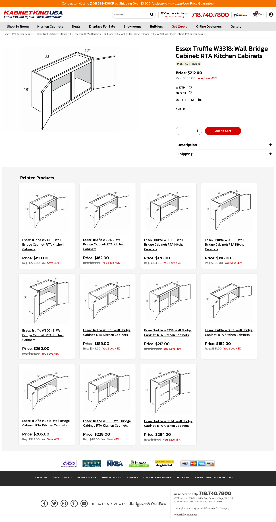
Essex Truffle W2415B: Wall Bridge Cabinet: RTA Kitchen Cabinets (43, 245)
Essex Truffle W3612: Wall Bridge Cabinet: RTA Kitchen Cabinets (228, 332)
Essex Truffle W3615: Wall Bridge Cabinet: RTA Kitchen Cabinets (46, 423)
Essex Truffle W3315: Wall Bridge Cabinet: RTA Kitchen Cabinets (106, 332)
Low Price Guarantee (157, 477)
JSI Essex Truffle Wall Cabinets (85, 34)
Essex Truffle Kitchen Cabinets (51, 34)
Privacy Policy (62, 477)
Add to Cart (223, 131)
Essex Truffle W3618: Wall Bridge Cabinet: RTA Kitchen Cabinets (107, 423)
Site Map (220, 508)
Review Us (183, 477)
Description (187, 144)
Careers (132, 477)
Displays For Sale (102, 26)
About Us (41, 477)
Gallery (236, 26)
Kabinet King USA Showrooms (214, 477)
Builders (156, 26)
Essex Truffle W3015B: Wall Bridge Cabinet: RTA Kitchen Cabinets (164, 245)
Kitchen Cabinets (50, 26)
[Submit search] (151, 15)
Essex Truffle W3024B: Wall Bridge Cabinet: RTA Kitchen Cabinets (43, 335)
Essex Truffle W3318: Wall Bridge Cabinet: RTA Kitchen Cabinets (168, 332)
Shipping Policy (112, 477)
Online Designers (209, 26)
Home (6, 34)
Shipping (185, 154)
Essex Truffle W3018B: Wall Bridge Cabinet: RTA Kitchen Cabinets (225, 245)
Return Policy (86, 477)
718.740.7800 (210, 15)
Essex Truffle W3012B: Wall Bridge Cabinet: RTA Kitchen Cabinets (103, 244)
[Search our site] (130, 15)
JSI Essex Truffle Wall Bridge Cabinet (122, 34)
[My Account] (271, 14)
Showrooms (132, 26)
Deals (76, 26)
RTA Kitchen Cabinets (23, 34)
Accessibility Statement (185, 514)
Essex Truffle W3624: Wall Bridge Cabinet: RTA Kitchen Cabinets (168, 423)
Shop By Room (18, 26)
